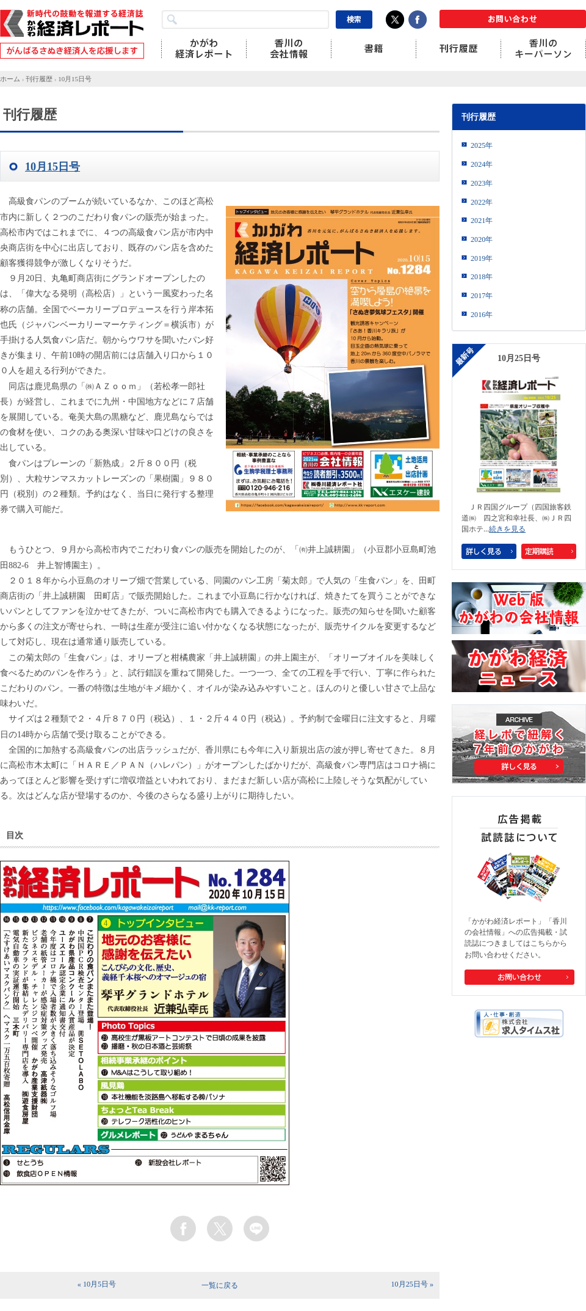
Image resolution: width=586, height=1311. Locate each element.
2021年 (482, 220)
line (256, 1228)
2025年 (482, 145)
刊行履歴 (39, 78)
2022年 (482, 202)
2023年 (482, 183)
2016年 (482, 314)
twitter (220, 1228)
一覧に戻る (219, 1285)
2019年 (482, 258)
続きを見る (507, 529)
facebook (183, 1228)
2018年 (482, 276)
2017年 (482, 295)
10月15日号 (75, 78)
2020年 (482, 239)
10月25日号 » (412, 1284)
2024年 (482, 164)
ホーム (10, 78)
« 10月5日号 (97, 1284)
